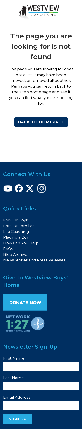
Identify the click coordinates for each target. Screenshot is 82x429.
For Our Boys (15, 220)
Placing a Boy (16, 237)
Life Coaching (16, 231)
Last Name (13, 378)
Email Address (17, 397)
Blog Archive (15, 254)
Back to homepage (41, 122)
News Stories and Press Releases (34, 260)
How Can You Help (20, 243)
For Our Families (19, 226)
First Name (13, 358)
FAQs (8, 248)
